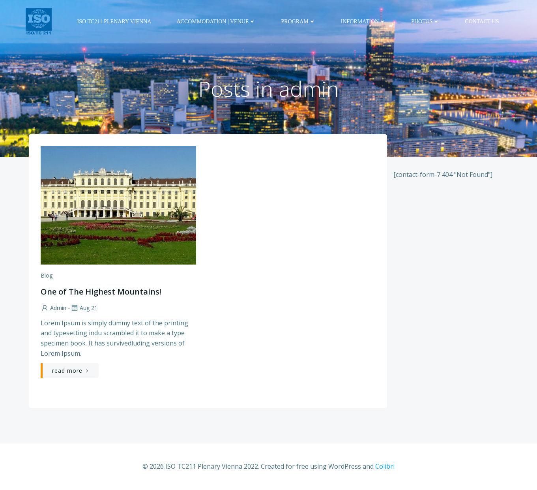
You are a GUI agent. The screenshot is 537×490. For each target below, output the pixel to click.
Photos (425, 21)
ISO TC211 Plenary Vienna (114, 21)
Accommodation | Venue (216, 21)
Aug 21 (83, 308)
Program (298, 21)
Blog (46, 275)
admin (53, 308)
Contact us (482, 21)
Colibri (385, 466)
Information (363, 21)
